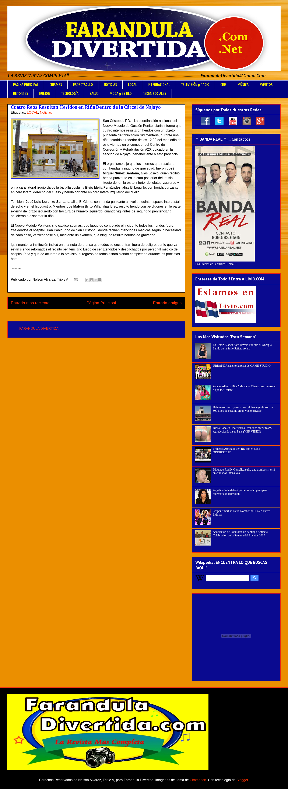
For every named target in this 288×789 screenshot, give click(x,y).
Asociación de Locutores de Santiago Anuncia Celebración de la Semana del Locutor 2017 (240, 533)
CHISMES (55, 85)
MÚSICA (243, 85)
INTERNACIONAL (159, 85)
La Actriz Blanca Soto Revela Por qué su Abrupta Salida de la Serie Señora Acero (242, 346)
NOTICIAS (110, 85)
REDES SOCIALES (154, 94)
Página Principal (101, 303)
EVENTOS (266, 85)
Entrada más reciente (30, 303)
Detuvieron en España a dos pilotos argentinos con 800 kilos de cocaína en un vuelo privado (243, 409)
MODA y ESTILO (121, 94)
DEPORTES (20, 94)
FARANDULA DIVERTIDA (39, 328)
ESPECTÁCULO (83, 85)
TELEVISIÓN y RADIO (195, 85)
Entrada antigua (167, 303)
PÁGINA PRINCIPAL (25, 85)
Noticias (46, 112)
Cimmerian (198, 780)
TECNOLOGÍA (69, 94)
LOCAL (132, 85)
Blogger (242, 780)
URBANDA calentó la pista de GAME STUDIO (242, 365)
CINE (223, 85)
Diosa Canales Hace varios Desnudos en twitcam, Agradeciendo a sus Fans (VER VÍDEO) (242, 429)
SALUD (94, 94)
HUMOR (44, 94)
